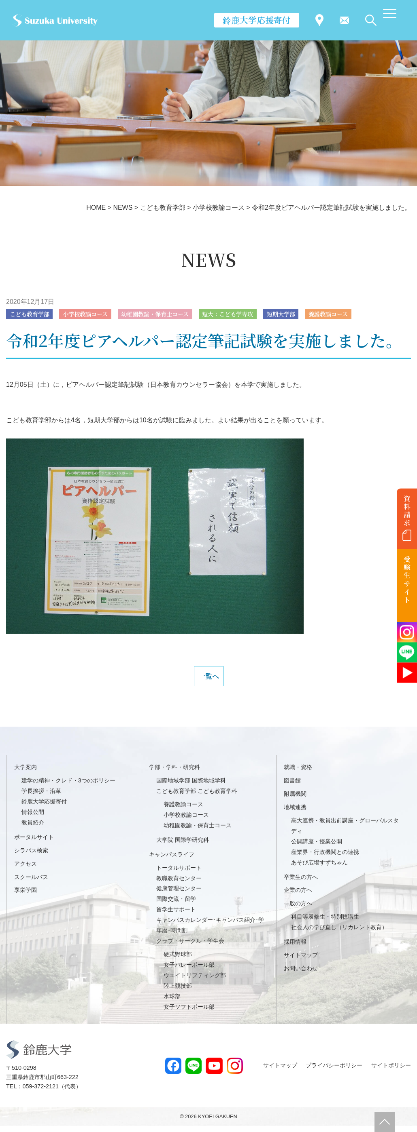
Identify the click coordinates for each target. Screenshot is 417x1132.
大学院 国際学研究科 (182, 846)
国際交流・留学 (176, 905)
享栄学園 (25, 896)
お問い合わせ (301, 975)
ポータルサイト (34, 843)
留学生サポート (176, 916)
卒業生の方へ (301, 883)
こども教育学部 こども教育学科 (196, 797)
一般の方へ (298, 909)
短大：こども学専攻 (256, 314)
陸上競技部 (178, 992)
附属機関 (295, 800)
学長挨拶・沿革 (41, 797)
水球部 (172, 1002)
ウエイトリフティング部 (195, 981)
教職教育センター (179, 884)
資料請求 (407, 510)
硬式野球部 (178, 960)
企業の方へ (298, 896)
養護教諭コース (368, 314)
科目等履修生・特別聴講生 (325, 923)
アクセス (25, 869)
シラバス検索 (31, 856)
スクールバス (31, 883)
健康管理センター (179, 895)
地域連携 (295, 813)
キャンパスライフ (171, 860)
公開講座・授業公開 (316, 847)
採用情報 (295, 948)
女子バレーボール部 (189, 971)
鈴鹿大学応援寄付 (257, 20)
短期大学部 (315, 314)
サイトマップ (301, 961)
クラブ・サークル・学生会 (190, 947)
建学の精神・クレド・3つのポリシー (68, 787)
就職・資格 (298, 773)
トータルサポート (179, 874)
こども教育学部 (32, 314)
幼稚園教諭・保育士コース (174, 314)
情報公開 (32, 818)
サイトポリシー (391, 1071)
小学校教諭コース (95, 314)
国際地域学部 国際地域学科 (191, 787)
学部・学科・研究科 (174, 773)
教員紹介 (32, 828)
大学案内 (25, 773)
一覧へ (208, 679)
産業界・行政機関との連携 (325, 858)
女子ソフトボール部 (189, 1013)
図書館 (292, 787)
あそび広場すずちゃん (319, 868)
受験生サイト (407, 579)
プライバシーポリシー (334, 1071)
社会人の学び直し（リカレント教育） (339, 933)
